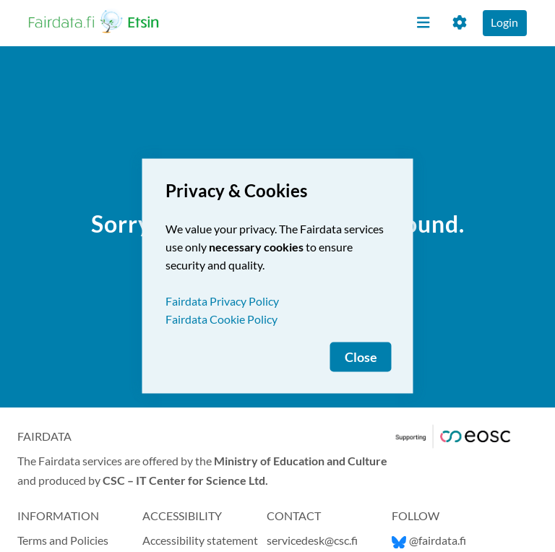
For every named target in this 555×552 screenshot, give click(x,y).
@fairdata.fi (429, 540)
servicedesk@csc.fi (312, 540)
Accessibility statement (200, 540)
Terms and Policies (62, 540)
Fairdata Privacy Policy (222, 301)
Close (361, 357)
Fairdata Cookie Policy (221, 319)
